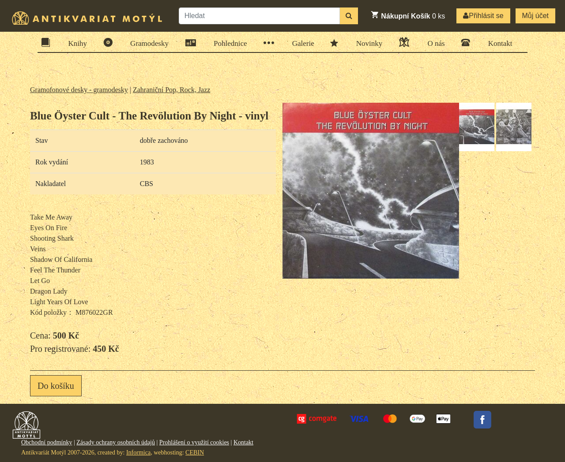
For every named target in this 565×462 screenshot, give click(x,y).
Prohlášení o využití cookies (194, 442)
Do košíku (56, 386)
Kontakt (497, 42)
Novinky (366, 43)
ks (407, 15)
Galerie (300, 43)
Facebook (482, 419)
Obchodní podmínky (46, 442)
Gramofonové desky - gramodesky (79, 89)
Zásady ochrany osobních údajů (115, 442)
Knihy (75, 42)
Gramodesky (146, 42)
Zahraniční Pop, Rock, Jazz (172, 89)
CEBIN (194, 452)
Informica (138, 452)
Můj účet (535, 15)
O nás (433, 42)
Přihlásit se (483, 15)
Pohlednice (227, 43)
